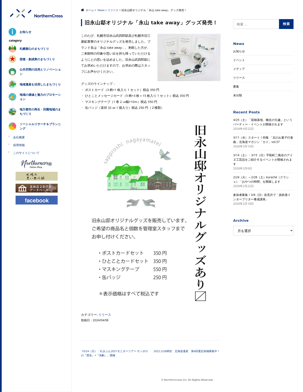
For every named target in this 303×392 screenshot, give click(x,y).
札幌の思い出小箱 (37, 176)
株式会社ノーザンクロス (36, 13)
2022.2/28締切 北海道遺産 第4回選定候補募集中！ (187, 351)
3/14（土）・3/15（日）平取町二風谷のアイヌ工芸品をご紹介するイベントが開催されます (262, 159)
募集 (236, 86)
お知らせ (25, 32)
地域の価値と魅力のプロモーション (40, 97)
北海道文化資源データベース (37, 188)
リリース (113, 10)
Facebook (37, 200)
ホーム (90, 10)
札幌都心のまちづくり (34, 49)
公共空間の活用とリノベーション (40, 71)
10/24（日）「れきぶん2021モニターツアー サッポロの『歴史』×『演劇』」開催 (114, 353)
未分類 (237, 95)
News (101, 10)
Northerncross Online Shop (37, 164)
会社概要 (19, 137)
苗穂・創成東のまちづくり (37, 59)
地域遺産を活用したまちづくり (40, 84)
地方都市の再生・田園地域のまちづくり (40, 111)
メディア (239, 69)
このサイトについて (26, 153)
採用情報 (19, 145)
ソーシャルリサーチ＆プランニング (40, 126)
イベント (239, 60)
